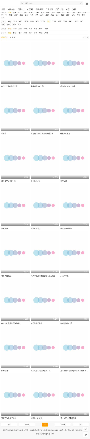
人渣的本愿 (64, 276)
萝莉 (26, 15)
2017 (48, 22)
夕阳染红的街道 (36, 418)
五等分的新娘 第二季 (8, 418)
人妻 (78, 15)
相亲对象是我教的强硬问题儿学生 (43, 276)
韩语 (40, 33)
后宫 (16, 15)
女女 (83, 15)
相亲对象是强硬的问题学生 (11, 323)
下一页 (63, 424)
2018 (43, 22)
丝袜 (47, 15)
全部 (9, 12)
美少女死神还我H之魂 (68, 418)
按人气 (12, 37)
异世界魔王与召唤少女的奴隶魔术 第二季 (75, 371)
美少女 (31, 12)
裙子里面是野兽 (36, 323)
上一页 (27, 424)
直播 (74, 9)
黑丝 (52, 15)
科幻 (63, 12)
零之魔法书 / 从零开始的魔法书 (42, 134)
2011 (81, 22)
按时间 (4, 37)
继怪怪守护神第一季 (8, 181)
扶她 (62, 15)
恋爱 (25, 12)
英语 (30, 33)
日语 (35, 33)
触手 (10, 15)
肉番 (84, 12)
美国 (30, 29)
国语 (15, 33)
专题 (68, 9)
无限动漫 (39, 9)
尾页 (81, 424)
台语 (25, 33)
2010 (3, 24)
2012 (76, 22)
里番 (67, 15)
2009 (9, 24)
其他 (46, 29)
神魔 (53, 12)
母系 (73, 15)
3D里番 (30, 9)
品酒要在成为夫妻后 (67, 86)
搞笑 (42, 12)
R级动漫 (11, 9)
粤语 (20, 33)
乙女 (21, 15)
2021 (26, 22)
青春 (73, 12)
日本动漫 (49, 9)
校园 (37, 12)
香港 (20, 29)
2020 (32, 22)
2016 (54, 22)
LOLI (48, 12)
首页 (3, 9)
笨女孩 (3, 134)
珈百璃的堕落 (6, 276)
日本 (35, 29)
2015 (59, 22)
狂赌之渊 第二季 (66, 323)
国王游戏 (63, 181)
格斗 (20, 12)
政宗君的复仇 (35, 228)
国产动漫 (59, 9)
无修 (42, 15)
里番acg (20, 9)
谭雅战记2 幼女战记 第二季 (40, 371)
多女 (3, 18)
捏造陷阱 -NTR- (66, 228)
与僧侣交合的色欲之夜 (9, 86)
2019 (37, 22)
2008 (14, 24)
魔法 (79, 12)
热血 (15, 12)
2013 (70, 22)
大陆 (15, 29)
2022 (21, 22)
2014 (65, 22)
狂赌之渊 (4, 228)
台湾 (25, 29)
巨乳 (57, 15)
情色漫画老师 (65, 134)
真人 (68, 12)
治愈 (31, 15)
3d (6, 15)
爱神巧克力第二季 (37, 86)
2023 (15, 22)
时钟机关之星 (35, 181)
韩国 (40, 29)
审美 (36, 15)
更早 (19, 24)
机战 (58, 12)
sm (2, 15)
